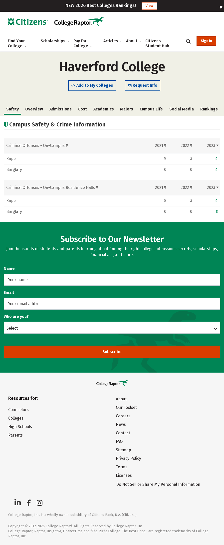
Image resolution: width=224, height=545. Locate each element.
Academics (103, 109)
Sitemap (123, 450)
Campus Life (151, 109)
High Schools (20, 426)
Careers (123, 416)
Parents (15, 435)
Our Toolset (126, 407)
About (131, 40)
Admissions (60, 109)
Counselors (18, 409)
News (121, 424)
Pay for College (82, 43)
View (149, 6)
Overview (34, 109)
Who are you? (16, 316)
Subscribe (112, 351)
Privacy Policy (128, 458)
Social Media (181, 109)
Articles (110, 40)
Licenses (124, 475)
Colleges (15, 418)
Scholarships (53, 40)
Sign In (206, 41)
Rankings (209, 109)
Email (9, 292)
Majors (126, 109)
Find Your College (17, 43)
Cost (82, 109)
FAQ (119, 441)
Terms (121, 467)
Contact (123, 433)
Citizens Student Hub (157, 43)
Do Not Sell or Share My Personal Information (158, 484)
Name (9, 268)
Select (12, 328)
